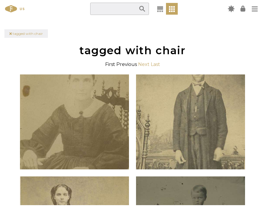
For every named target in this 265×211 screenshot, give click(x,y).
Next (144, 64)
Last (155, 64)
